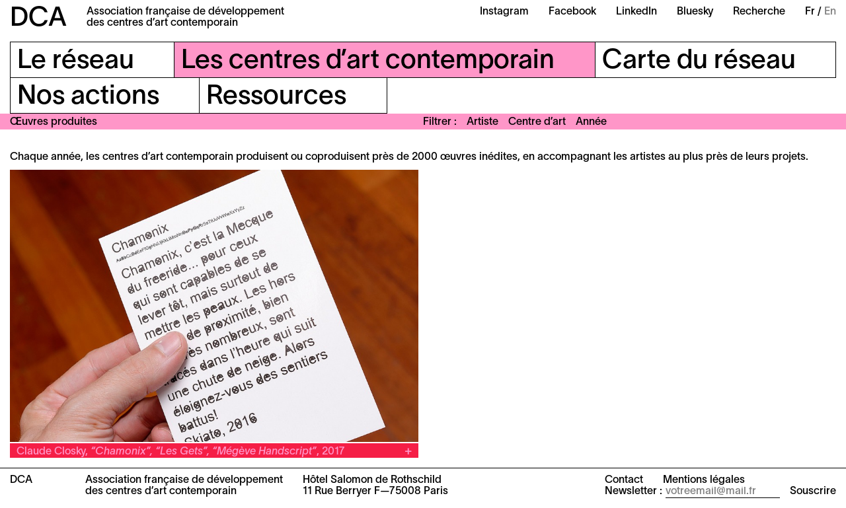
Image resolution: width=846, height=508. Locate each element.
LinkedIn (636, 12)
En (830, 12)
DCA (38, 19)
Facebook (572, 12)
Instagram (504, 12)
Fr (810, 12)
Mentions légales (704, 480)
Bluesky (695, 12)
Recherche (759, 12)
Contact (624, 480)
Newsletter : (633, 491)
